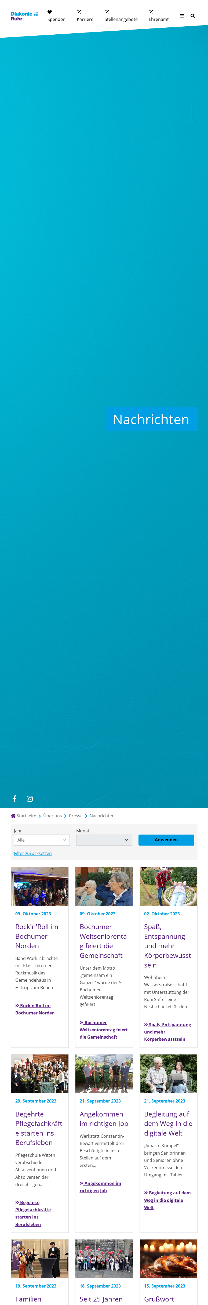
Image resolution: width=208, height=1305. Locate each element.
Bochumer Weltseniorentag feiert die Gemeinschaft (104, 1030)
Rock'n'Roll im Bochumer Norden (35, 1009)
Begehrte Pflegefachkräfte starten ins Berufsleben (33, 1213)
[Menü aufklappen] (181, 16)
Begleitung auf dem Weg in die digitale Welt (167, 1200)
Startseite (23, 816)
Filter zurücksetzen (33, 853)
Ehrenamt (159, 19)
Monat (82, 831)
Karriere (85, 19)
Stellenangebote (121, 19)
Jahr (18, 831)
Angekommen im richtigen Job (100, 1187)
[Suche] (193, 16)
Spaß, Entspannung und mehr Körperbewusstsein (167, 1032)
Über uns (52, 816)
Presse (76, 816)
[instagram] (30, 798)
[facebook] (15, 798)
